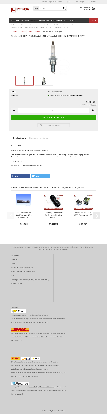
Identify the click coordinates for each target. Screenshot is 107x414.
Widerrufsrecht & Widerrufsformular (23, 271)
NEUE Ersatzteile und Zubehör (23, 20)
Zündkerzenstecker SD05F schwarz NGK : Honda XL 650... (24, 215)
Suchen (93, 20)
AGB (12, 276)
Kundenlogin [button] (79, 2)
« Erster (14, 32)
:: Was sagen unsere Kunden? (52, 2)
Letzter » (38, 32)
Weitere (73, 20)
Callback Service (16, 284)
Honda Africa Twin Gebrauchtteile (53, 20)
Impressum (14, 259)
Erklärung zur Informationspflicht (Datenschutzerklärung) (30, 280)
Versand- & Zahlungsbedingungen (22, 267)
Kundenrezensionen (38, 138)
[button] (68, 2)
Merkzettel (92, 2)
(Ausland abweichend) (76, 95)
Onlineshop (46, 411)
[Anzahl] (53, 110)
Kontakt (13, 263)
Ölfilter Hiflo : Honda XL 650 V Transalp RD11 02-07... (83, 215)
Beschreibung (19, 138)
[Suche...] (36, 8)
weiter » (30, 32)
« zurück (22, 32)
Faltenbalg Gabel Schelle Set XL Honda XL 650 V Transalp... (53, 215)
